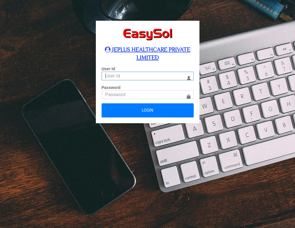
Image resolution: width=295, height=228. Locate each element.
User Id (108, 68)
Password (111, 87)
